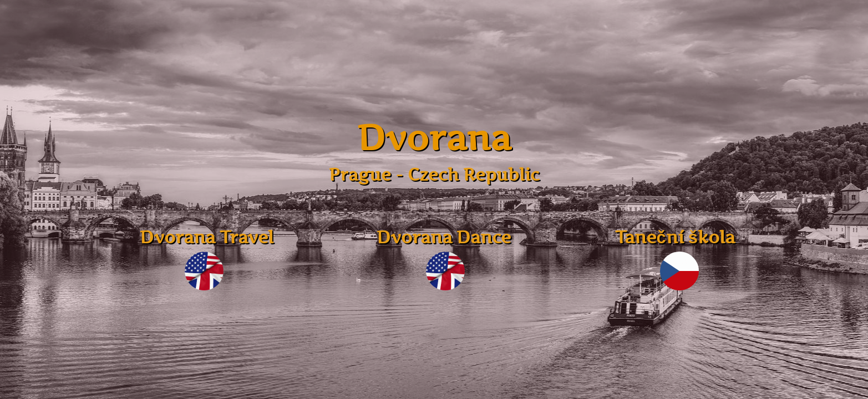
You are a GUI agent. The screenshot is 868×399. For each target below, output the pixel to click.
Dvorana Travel (203, 237)
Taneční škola (678, 237)
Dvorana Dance (443, 237)
